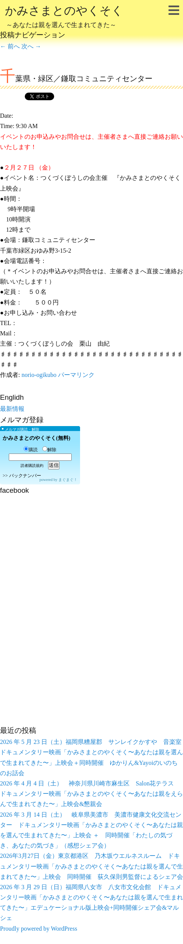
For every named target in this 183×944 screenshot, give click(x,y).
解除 (49, 449)
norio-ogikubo (38, 375)
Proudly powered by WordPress (38, 928)
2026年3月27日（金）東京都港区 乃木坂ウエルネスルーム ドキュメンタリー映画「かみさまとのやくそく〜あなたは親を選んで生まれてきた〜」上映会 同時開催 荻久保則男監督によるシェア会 (91, 866)
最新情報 (12, 408)
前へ (10, 46)
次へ (31, 46)
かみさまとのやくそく (64, 17)
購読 (31, 449)
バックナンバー (25, 475)
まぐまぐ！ (67, 480)
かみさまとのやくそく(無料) (36, 438)
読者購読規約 (32, 465)
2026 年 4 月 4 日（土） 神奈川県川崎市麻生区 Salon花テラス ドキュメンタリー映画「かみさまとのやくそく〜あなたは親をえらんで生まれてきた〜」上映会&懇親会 (91, 793)
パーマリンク (76, 375)
